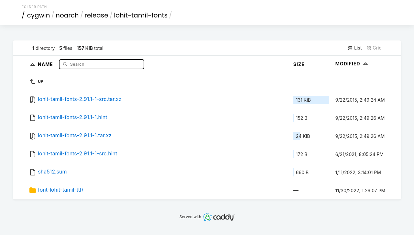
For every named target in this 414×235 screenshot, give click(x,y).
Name (46, 64)
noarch (67, 15)
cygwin (38, 15)
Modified (352, 63)
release (96, 15)
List (355, 48)
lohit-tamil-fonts (141, 15)
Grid (374, 48)
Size (299, 64)
